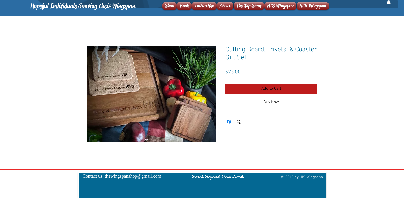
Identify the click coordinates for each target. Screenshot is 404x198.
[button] (389, 2)
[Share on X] (238, 122)
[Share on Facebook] (229, 122)
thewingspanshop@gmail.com (133, 176)
